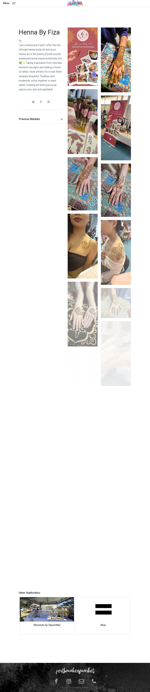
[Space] (75, 3)
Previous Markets (41, 119)
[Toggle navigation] (20, 3)
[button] (27, 616)
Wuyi (103, 625)
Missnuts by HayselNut (47, 625)
